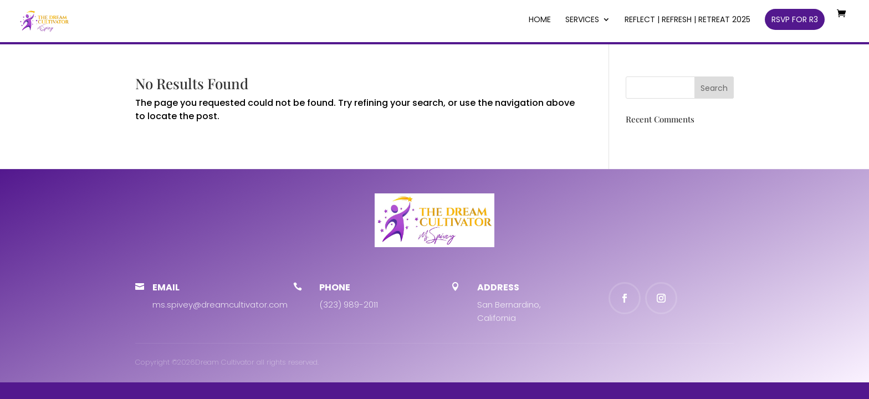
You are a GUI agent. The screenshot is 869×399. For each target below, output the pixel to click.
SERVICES (582, 20)
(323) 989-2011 (348, 304)
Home (540, 20)
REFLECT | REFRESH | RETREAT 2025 (687, 20)
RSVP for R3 (794, 19)
